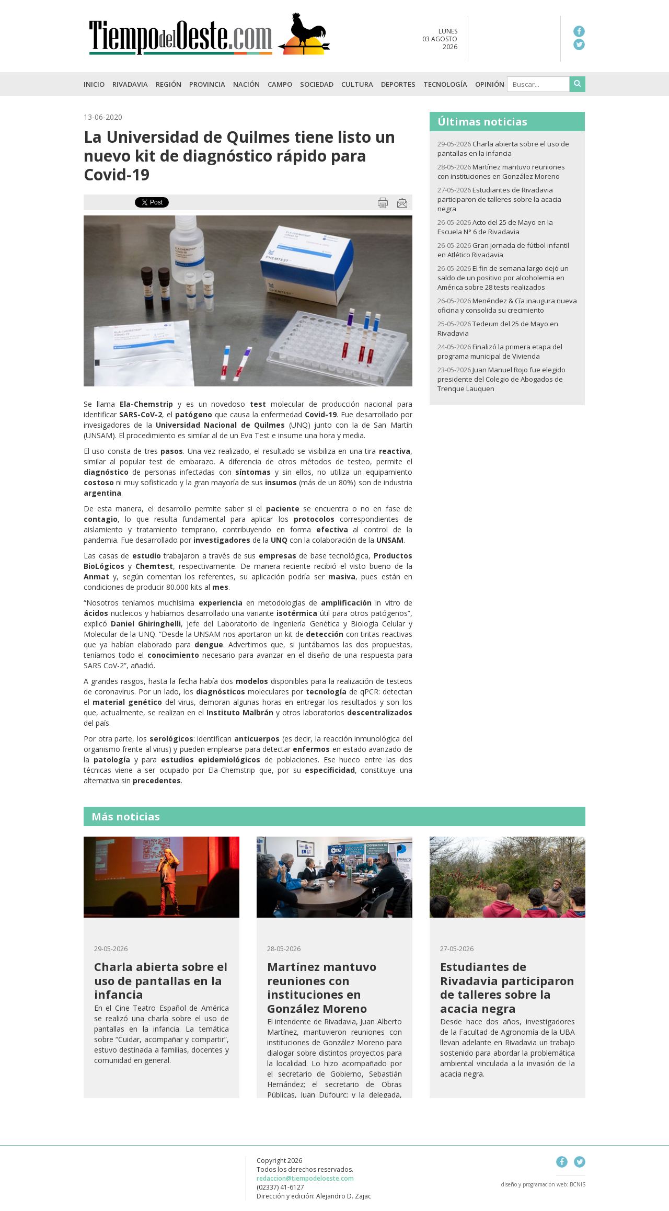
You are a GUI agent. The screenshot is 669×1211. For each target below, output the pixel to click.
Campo (280, 84)
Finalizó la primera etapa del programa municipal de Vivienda (499, 351)
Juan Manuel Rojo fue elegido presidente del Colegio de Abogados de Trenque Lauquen (501, 379)
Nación (246, 84)
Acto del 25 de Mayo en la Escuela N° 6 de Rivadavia (495, 227)
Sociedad (316, 84)
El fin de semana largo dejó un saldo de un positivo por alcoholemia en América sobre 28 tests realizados (503, 278)
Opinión (489, 84)
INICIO (94, 84)
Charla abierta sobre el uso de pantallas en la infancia (503, 148)
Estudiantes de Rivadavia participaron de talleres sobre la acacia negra (499, 199)
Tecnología (445, 84)
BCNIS (577, 1184)
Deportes (398, 84)
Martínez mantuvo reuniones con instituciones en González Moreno (501, 171)
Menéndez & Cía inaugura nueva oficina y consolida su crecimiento (507, 305)
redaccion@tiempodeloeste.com (305, 1178)
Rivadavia (130, 84)
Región (168, 84)
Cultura (357, 84)
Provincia (207, 84)
